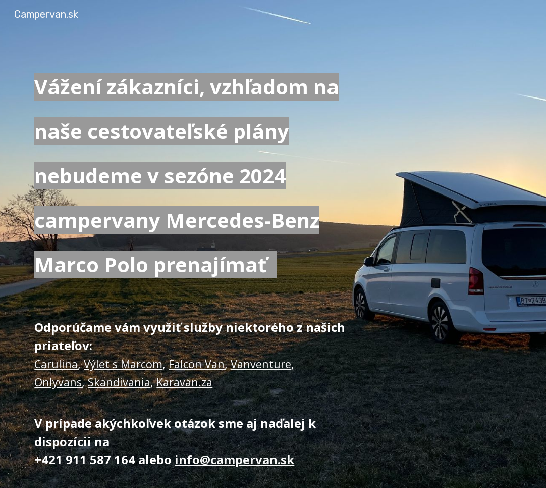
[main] (190, 173)
